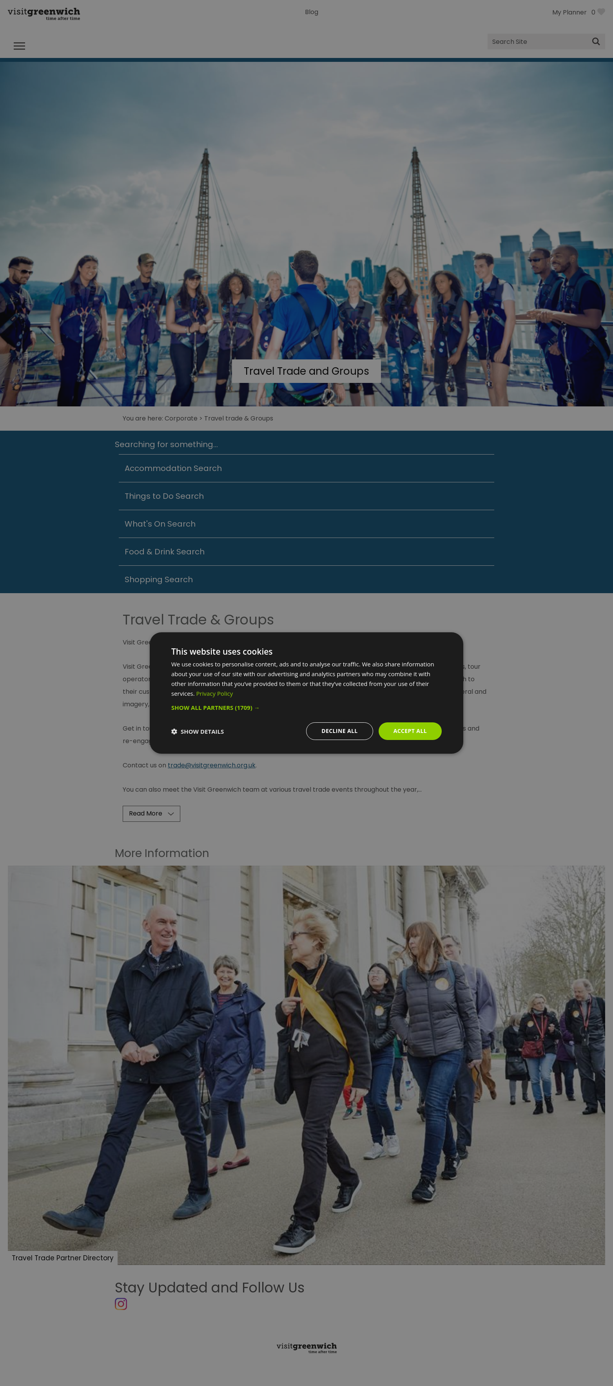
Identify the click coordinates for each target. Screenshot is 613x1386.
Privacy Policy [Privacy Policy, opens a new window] (214, 693)
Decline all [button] (339, 731)
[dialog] (306, 693)
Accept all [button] (410, 731)
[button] (306, 707)
